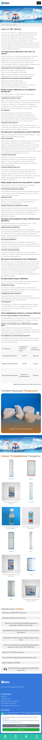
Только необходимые (21, 725)
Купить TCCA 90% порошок (13, 652)
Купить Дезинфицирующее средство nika (19, 658)
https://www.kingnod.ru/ (16, 268)
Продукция (15, 737)
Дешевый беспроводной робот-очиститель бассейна (21, 631)
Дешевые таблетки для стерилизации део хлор (21, 639)
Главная (3, 24)
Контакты (37, 737)
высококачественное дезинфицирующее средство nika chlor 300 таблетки (21, 646)
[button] (37, 413)
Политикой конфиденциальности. (12, 722)
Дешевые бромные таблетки (14, 618)
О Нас (26, 737)
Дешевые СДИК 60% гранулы (14, 613)
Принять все (21, 729)
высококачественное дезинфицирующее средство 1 (21, 669)
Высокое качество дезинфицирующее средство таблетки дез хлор (21, 624)
